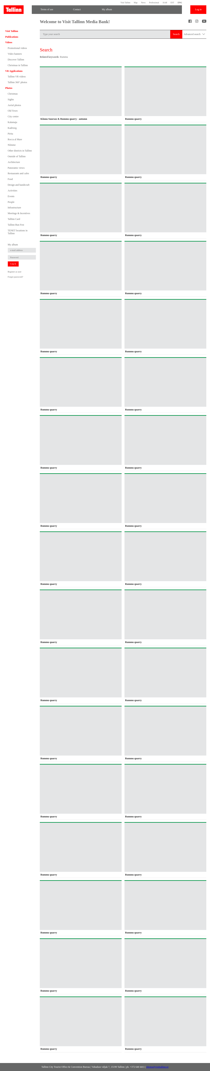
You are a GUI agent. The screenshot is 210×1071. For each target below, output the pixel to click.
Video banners (15, 53)
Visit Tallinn (125, 2)
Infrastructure (14, 207)
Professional (154, 2)
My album (107, 9)
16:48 (164, 2)
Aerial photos (14, 105)
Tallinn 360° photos (17, 82)
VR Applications (14, 71)
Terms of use (46, 9)
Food (10, 179)
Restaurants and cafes (18, 173)
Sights (11, 99)
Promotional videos (17, 48)
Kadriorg (12, 128)
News (143, 2)
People (11, 202)
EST (172, 2)
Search (176, 34)
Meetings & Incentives (19, 213)
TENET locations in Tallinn (17, 232)
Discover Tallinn (16, 59)
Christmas (13, 93)
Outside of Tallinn (17, 156)
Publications (11, 36)
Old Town (13, 110)
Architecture (14, 162)
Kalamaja (12, 122)
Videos (8, 42)
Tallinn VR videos (17, 76)
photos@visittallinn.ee (157, 1066)
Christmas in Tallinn (18, 65)
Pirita (10, 133)
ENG (180, 2)
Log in (198, 9)
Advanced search (194, 34)
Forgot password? (15, 277)
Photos (9, 88)
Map (136, 2)
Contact (77, 9)
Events (11, 196)
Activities (12, 190)
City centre (13, 116)
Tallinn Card (14, 219)
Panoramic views (16, 167)
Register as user (15, 272)
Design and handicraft (19, 184)
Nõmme (12, 144)
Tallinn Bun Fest (16, 224)
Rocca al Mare (15, 139)
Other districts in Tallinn (20, 150)
